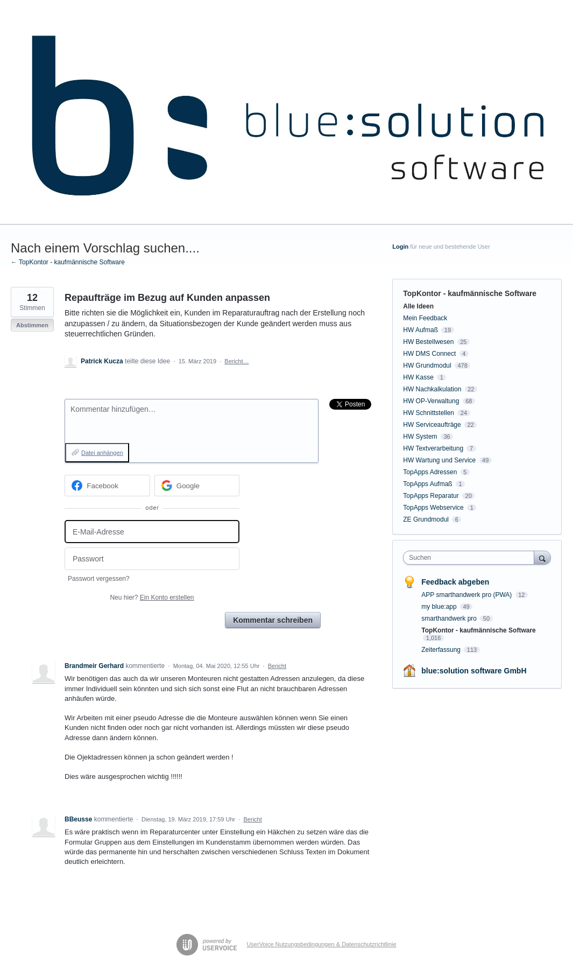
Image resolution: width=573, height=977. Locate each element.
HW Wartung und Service (439, 460)
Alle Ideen (418, 306)
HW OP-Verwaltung (431, 401)
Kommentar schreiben (273, 620)
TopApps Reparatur (430, 496)
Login (400, 246)
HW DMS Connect (429, 353)
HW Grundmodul (427, 365)
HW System (420, 436)
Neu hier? (152, 597)
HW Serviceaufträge (432, 424)
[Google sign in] (197, 485)
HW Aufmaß (420, 330)
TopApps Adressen (430, 472)
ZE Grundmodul (426, 519)
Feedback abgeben (455, 582)
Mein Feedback (425, 318)
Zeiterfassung (441, 649)
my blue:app (439, 606)
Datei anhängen (102, 452)
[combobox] (471, 557)
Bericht (277, 666)
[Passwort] (152, 559)
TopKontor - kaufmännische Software (469, 293)
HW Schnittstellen (428, 413)
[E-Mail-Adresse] (152, 531)
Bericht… (236, 361)
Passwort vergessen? (99, 578)
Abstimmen (32, 325)
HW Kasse (418, 377)
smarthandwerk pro (449, 618)
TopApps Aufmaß (427, 484)
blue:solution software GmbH (473, 670)
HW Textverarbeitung (433, 448)
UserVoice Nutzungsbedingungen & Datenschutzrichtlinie (321, 944)
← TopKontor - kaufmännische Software (68, 262)
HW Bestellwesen (428, 342)
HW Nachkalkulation (432, 389)
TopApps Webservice (433, 507)
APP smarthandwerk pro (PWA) (467, 595)
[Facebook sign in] (107, 485)
